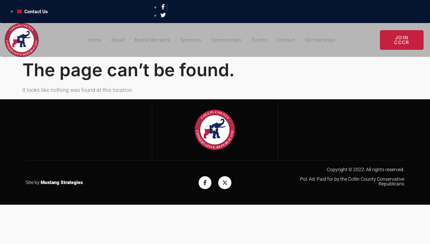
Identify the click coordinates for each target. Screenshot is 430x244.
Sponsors (190, 40)
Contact (289, 40)
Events (262, 40)
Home (89, 40)
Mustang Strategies (62, 182)
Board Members (149, 40)
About (113, 40)
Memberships (325, 40)
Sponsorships (227, 40)
